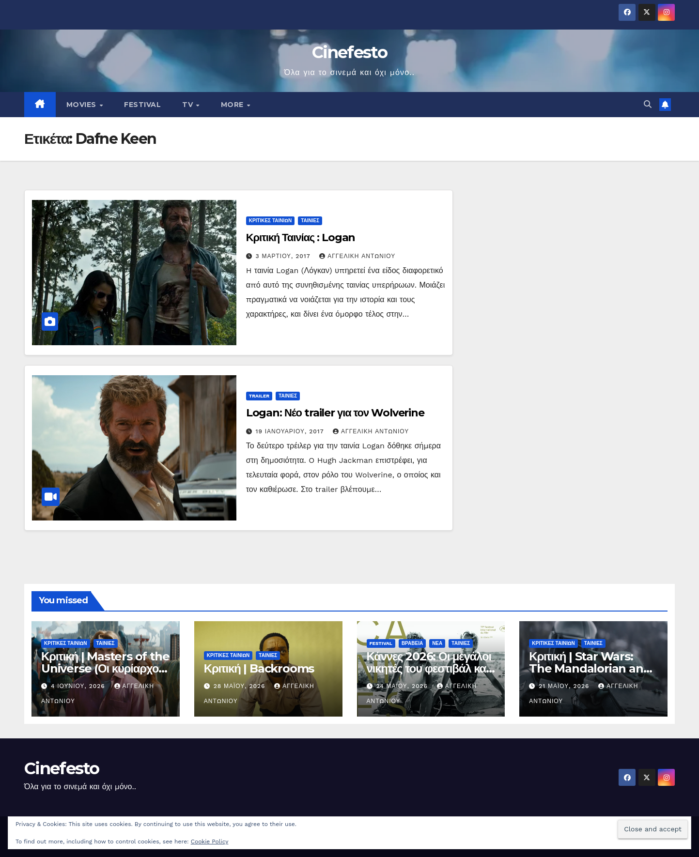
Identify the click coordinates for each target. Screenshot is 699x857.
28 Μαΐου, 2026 (241, 686)
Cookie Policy (210, 841)
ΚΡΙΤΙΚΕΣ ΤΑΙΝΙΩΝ (270, 220)
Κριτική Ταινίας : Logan (301, 237)
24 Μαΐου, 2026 (403, 686)
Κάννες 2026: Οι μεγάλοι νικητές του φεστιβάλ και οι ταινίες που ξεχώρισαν (429, 668)
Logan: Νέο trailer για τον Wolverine (335, 412)
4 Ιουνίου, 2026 (79, 686)
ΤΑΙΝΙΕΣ (310, 220)
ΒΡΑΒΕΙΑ (412, 643)
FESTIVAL (142, 104)
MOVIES (82, 104)
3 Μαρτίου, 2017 (284, 256)
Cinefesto (349, 52)
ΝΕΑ (437, 643)
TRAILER (259, 395)
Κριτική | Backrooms (259, 668)
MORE (233, 104)
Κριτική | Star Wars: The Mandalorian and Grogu (590, 668)
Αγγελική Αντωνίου (357, 256)
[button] (648, 104)
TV (188, 104)
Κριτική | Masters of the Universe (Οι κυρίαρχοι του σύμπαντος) (105, 668)
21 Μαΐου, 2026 (565, 686)
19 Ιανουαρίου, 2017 (291, 431)
